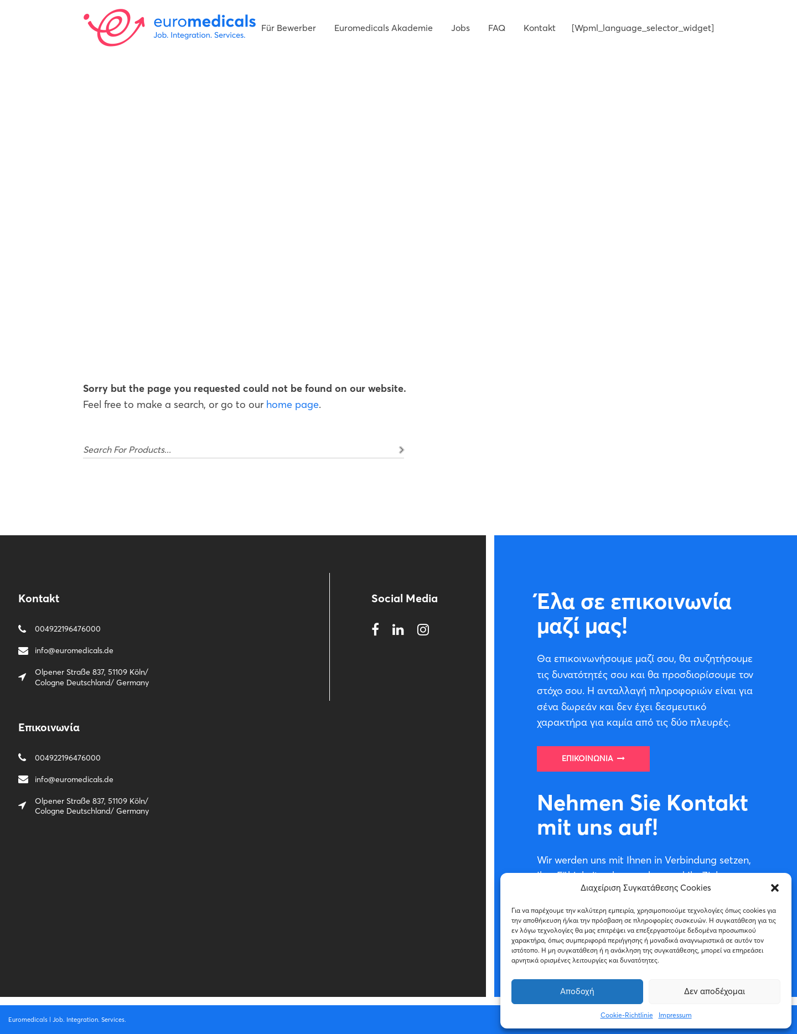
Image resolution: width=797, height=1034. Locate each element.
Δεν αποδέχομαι (714, 991)
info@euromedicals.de (74, 650)
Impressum (675, 1015)
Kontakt (540, 27)
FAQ (496, 27)
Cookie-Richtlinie (627, 1015)
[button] (774, 887)
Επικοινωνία (593, 758)
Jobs (460, 27)
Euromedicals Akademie (383, 27)
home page (292, 404)
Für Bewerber (288, 27)
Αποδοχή (577, 991)
